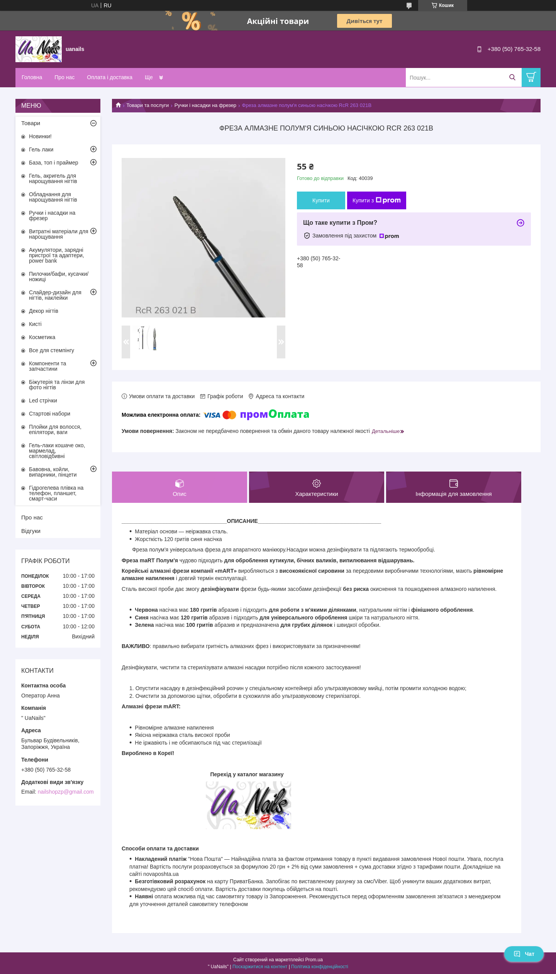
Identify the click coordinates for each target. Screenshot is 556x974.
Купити (321, 200)
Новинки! (40, 136)
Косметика (42, 337)
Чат (524, 953)
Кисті (35, 324)
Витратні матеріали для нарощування (58, 234)
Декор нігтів (43, 311)
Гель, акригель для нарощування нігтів (53, 178)
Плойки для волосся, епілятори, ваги (55, 429)
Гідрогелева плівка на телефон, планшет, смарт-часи (56, 493)
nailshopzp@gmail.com (66, 792)
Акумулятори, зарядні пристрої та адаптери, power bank (56, 255)
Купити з (377, 200)
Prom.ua (314, 959)
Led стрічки (43, 400)
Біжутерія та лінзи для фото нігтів (57, 384)
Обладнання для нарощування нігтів (53, 197)
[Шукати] (512, 77)
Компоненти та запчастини (47, 366)
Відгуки (31, 531)
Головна (32, 77)
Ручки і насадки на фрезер (205, 105)
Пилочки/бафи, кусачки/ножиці (58, 276)
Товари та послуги (147, 105)
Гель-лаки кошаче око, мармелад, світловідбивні (57, 450)
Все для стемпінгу (51, 350)
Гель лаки (41, 149)
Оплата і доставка (109, 77)
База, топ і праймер (53, 163)
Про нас (64, 77)
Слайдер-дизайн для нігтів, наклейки (55, 295)
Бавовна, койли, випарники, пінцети (53, 472)
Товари (30, 123)
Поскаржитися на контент (259, 966)
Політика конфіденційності (319, 966)
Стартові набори (49, 414)
